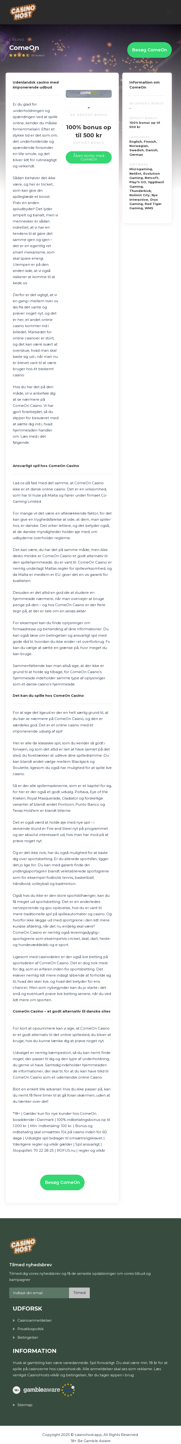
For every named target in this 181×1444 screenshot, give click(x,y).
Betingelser (27, 1337)
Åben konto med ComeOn (88, 157)
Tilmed (79, 1292)
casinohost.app (88, 1434)
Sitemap (25, 1405)
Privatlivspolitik (30, 1329)
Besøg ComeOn (149, 50)
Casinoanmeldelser (34, 1320)
